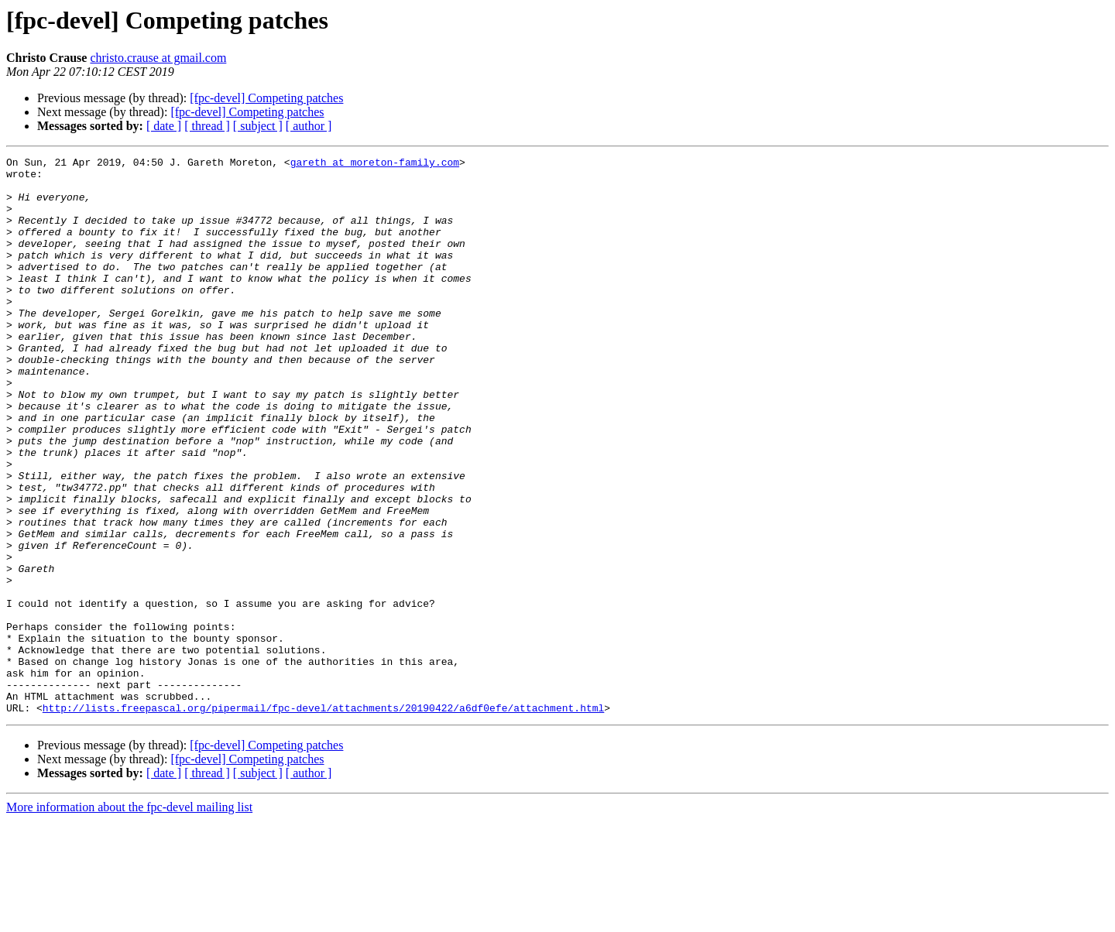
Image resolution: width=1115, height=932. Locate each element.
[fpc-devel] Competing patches (266, 98)
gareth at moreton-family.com (374, 164)
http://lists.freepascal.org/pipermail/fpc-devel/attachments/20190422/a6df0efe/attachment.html (323, 819)
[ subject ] (258, 125)
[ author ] (309, 125)
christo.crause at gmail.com (158, 57)
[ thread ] (207, 125)
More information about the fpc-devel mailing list (129, 918)
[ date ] (163, 125)
